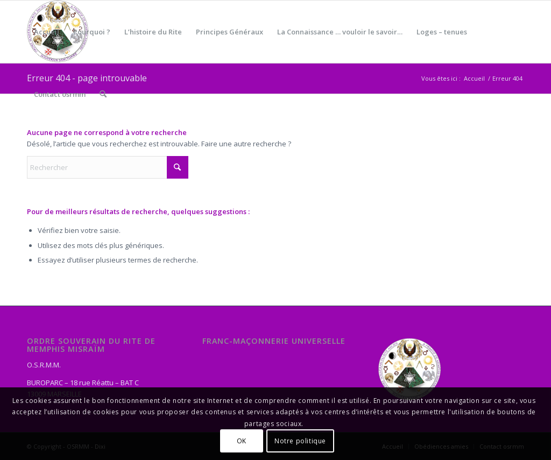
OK (241, 440)
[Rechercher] (103, 94)
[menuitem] (46, 32)
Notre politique (300, 440)
